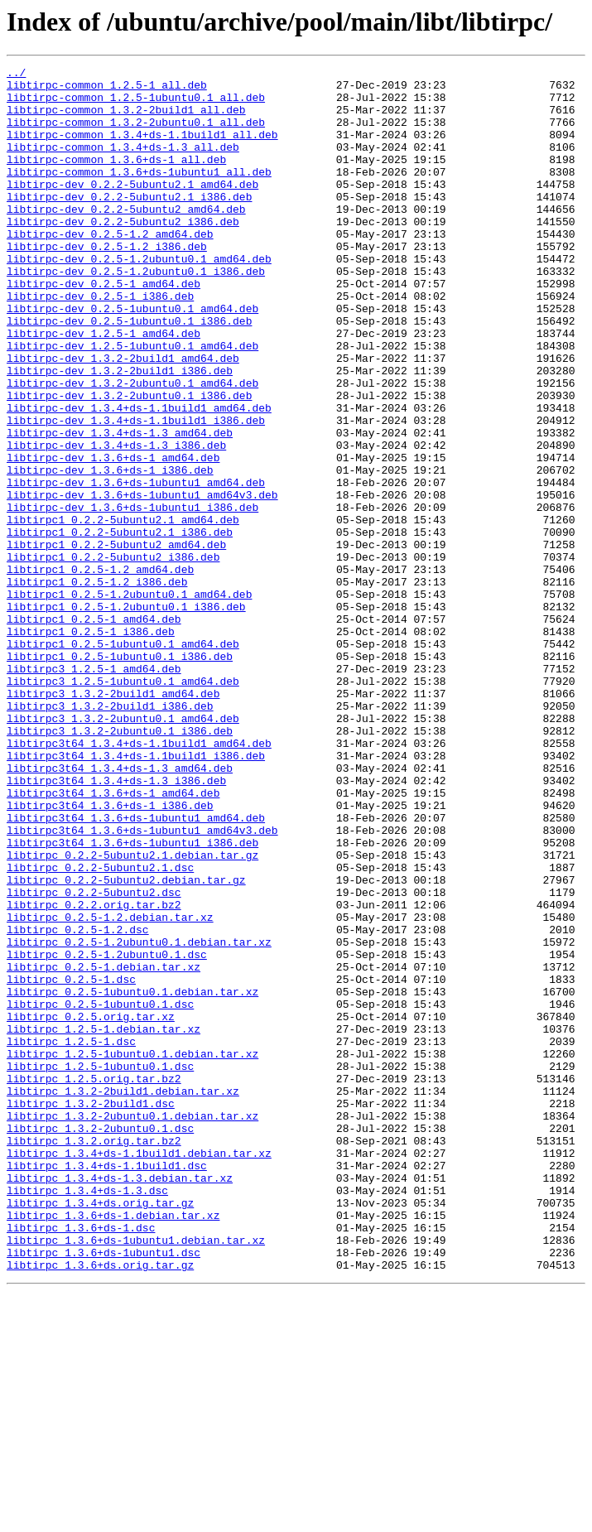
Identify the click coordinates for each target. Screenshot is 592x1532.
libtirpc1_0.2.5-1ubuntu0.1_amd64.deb (123, 760)
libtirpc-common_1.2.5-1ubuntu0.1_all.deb (136, 104)
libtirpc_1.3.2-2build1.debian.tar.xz (123, 1296)
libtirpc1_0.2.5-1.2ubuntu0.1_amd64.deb (129, 700)
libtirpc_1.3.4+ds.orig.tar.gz (100, 1431)
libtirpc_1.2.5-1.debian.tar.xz (103, 1222)
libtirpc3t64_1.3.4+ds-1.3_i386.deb (116, 924)
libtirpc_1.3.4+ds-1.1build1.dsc (107, 1386)
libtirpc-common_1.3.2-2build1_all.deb (126, 119)
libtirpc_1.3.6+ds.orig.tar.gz (100, 1505)
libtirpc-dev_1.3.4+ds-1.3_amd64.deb (120, 506)
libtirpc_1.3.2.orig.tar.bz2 (94, 1356)
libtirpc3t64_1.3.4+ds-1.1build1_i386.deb (136, 894)
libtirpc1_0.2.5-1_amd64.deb (94, 730)
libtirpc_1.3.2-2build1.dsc (91, 1311)
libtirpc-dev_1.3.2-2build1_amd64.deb (123, 417)
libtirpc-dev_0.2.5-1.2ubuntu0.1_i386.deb (136, 313)
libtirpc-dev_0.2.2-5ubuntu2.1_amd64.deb (132, 208)
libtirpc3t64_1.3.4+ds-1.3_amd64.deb (120, 909)
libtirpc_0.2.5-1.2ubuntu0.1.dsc (107, 1132)
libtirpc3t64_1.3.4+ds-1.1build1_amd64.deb (139, 879)
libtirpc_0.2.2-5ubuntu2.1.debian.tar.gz (132, 1013)
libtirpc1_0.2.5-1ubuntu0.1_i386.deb (120, 775)
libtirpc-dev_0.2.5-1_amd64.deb (103, 327)
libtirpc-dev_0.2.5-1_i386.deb (100, 342)
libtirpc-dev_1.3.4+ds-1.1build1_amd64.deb (139, 477)
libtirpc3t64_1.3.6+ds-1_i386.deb (110, 954)
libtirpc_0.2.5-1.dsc (71, 1162)
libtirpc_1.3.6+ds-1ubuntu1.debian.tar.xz (136, 1475)
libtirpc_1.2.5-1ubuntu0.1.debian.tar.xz (132, 1252)
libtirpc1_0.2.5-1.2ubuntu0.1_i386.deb (126, 715)
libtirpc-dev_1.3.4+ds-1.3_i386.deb (116, 521)
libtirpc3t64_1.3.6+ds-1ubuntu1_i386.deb (132, 998)
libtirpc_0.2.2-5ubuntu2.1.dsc (100, 1028)
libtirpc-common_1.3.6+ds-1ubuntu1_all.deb (139, 193)
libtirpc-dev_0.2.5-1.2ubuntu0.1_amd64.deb (139, 298)
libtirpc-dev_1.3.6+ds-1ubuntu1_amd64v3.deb (142, 581)
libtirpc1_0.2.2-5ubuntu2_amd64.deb (116, 641)
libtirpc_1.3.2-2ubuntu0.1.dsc (100, 1341)
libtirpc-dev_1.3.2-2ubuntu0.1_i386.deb (129, 462)
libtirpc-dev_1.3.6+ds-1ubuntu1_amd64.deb (136, 566)
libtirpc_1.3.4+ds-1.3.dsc (87, 1416)
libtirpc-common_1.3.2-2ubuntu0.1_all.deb (136, 134)
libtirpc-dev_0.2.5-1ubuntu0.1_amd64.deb (132, 357)
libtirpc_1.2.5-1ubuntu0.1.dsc (100, 1267)
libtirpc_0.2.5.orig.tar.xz (91, 1207)
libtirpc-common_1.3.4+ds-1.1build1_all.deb (142, 149)
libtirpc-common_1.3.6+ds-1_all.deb (116, 178)
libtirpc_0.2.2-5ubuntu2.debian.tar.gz (126, 1043)
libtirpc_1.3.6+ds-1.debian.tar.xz (113, 1445)
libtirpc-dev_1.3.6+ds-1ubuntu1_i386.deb (132, 596)
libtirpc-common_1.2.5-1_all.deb (107, 89)
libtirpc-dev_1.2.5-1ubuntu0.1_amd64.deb (132, 402)
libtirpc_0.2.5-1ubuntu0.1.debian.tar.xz (132, 1177)
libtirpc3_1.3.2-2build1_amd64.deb (113, 819)
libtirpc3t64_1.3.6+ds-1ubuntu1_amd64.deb (136, 968)
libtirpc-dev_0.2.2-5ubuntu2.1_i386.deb (129, 223)
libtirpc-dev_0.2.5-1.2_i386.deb (107, 283)
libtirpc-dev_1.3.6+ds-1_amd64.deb (113, 536)
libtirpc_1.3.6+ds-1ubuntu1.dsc (103, 1490)
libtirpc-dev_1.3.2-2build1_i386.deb (120, 432)
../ (16, 74)
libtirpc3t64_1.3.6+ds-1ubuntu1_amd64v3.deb (142, 983)
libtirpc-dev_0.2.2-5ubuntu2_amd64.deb (126, 238)
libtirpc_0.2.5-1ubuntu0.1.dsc (100, 1192)
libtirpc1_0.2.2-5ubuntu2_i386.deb (113, 655)
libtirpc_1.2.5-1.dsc (71, 1237)
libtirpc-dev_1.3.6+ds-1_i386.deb (110, 551)
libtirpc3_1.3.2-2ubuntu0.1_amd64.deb (123, 849)
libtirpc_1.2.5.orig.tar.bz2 (94, 1281)
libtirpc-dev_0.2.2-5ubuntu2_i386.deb (123, 253)
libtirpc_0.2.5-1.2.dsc (78, 1103)
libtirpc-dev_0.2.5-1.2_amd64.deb (110, 268)
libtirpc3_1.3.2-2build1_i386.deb (110, 834)
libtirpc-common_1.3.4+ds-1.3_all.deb (123, 164)
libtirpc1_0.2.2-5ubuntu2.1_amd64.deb (123, 611)
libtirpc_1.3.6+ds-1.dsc (81, 1460)
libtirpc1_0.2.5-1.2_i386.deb (97, 685)
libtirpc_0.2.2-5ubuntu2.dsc (94, 1058)
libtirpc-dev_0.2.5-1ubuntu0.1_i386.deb (129, 372)
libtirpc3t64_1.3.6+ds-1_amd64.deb (113, 939)
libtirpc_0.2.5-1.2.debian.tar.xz (110, 1088)
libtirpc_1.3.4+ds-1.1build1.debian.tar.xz (139, 1371)
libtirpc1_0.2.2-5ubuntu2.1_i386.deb (120, 626)
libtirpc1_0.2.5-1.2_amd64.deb (100, 670)
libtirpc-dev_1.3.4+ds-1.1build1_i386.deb (136, 491)
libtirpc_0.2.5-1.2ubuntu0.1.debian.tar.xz (139, 1117)
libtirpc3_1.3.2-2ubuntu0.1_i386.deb (120, 864)
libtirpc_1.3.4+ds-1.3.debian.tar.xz (120, 1401)
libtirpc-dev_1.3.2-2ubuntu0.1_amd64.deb (132, 447)
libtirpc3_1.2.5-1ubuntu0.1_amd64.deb (123, 804)
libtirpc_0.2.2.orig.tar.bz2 (94, 1073)
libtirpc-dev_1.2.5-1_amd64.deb (103, 387)
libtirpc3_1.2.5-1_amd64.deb (94, 790)
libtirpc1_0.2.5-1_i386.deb (91, 745)
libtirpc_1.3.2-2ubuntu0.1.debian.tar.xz (132, 1326)
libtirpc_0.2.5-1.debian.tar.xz (103, 1147)
